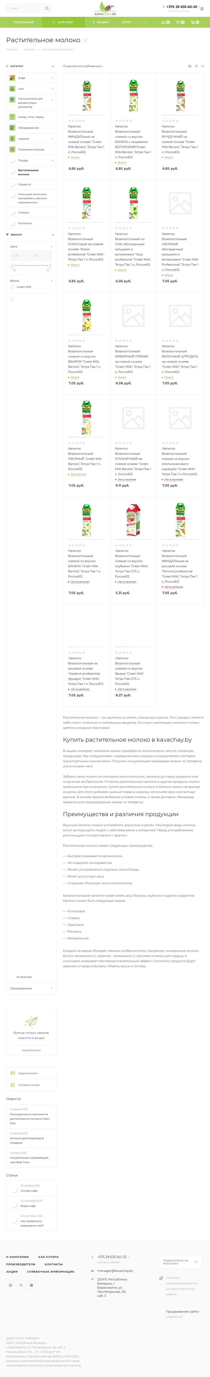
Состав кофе (29, 1190)
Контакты (54, 1264)
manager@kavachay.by (115, 1271)
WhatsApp (31, 1285)
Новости (13, 1099)
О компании (17, 1257)
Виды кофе (28, 1205)
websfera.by (174, 1317)
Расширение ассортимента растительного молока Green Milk (30, 1119)
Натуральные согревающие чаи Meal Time (29, 1160)
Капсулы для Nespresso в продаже (27, 1140)
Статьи (12, 1175)
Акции (12, 1271)
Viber (21, 1285)
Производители (20, 1264)
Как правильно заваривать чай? (32, 1223)
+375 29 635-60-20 (182, 7)
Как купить (48, 1257)
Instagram (10, 1285)
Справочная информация (50, 1271)
